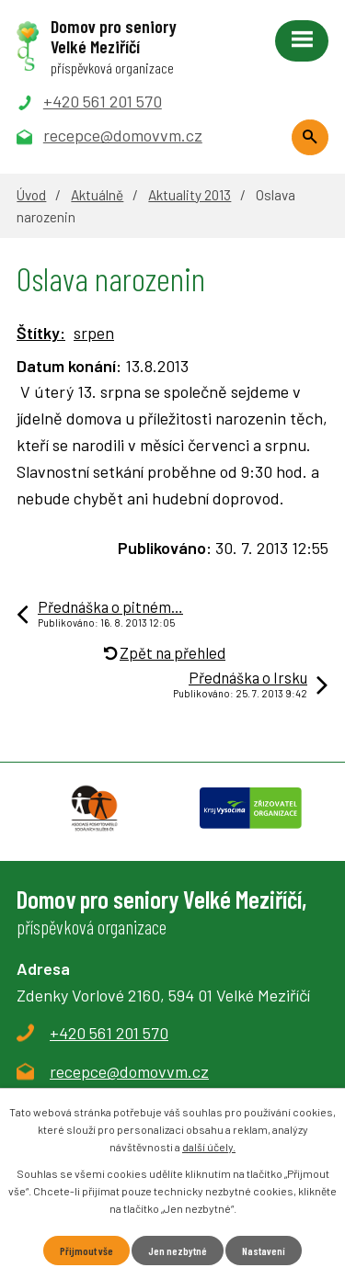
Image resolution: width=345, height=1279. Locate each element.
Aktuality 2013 (189, 195)
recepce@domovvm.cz (129, 1071)
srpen (94, 333)
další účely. (209, 1146)
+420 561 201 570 (109, 1033)
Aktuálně (97, 195)
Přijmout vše (86, 1250)
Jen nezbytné (177, 1250)
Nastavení (263, 1250)
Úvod (31, 195)
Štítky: (41, 333)
